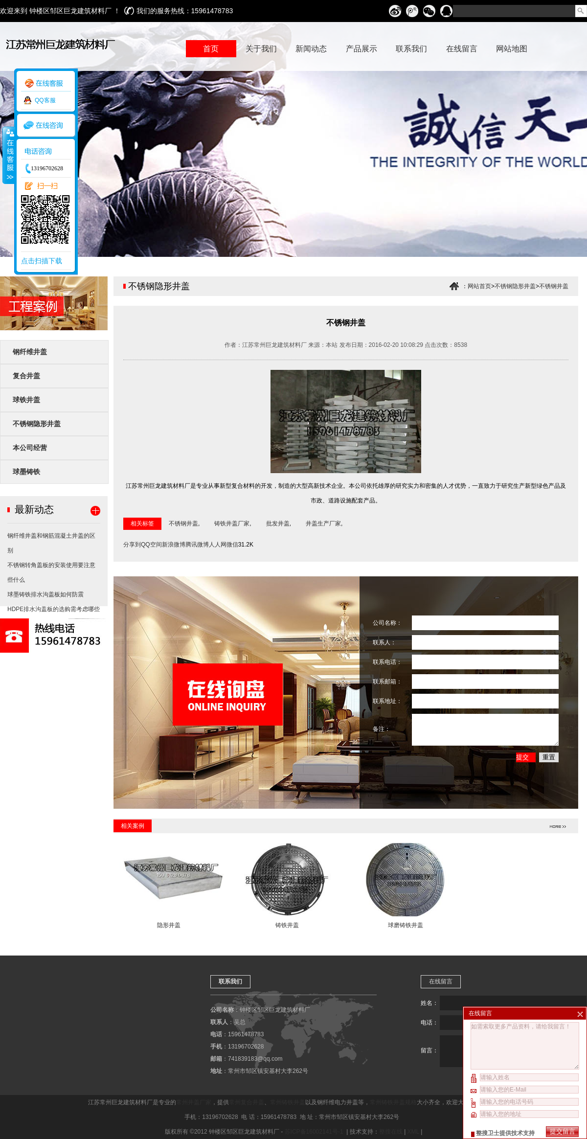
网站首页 (479, 286)
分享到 (132, 544)
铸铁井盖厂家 (231, 523)
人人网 (217, 544)
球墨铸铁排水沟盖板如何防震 (45, 594)
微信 (232, 544)
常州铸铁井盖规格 (393, 1102)
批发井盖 (278, 523)
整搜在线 (391, 1131)
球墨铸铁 (26, 472)
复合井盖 (26, 376)
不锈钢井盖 (553, 286)
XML (413, 1131)
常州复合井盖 (246, 1102)
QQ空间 (151, 544)
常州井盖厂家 (193, 1102)
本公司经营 (30, 448)
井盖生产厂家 (323, 523)
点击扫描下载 (41, 261)
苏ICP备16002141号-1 (315, 1131)
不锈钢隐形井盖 (37, 424)
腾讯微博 (197, 544)
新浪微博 (173, 544)
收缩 (8, 155)
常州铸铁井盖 (287, 1102)
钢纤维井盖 (30, 352)
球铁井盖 (26, 400)
